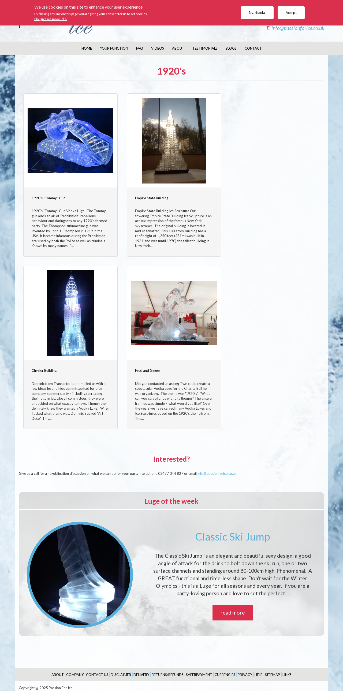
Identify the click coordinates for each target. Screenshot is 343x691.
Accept (291, 12)
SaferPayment (199, 671)
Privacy (245, 671)
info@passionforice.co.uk (297, 28)
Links (287, 671)
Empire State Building (150, 196)
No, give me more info (50, 19)
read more (233, 609)
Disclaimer (121, 671)
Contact (253, 48)
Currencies (225, 671)
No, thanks (257, 12)
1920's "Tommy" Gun (48, 196)
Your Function (114, 48)
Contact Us (97, 671)
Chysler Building (247, 196)
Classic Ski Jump (232, 533)
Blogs (231, 48)
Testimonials (205, 48)
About (178, 48)
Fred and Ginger (44, 367)
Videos (157, 48)
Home (86, 48)
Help (259, 671)
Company (75, 671)
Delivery (141, 671)
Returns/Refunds (168, 671)
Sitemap (272, 671)
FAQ (139, 48)
